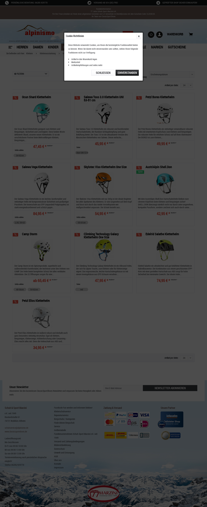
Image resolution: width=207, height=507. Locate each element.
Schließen (103, 73)
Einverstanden (127, 73)
